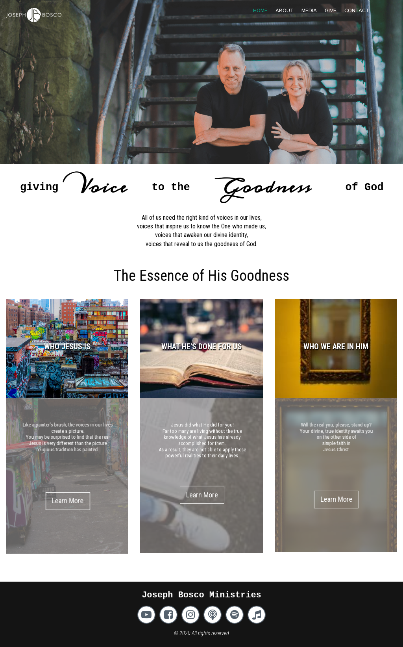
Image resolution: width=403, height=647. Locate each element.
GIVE (330, 11)
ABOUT (284, 11)
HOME (260, 11)
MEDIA (309, 11)
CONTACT (356, 11)
